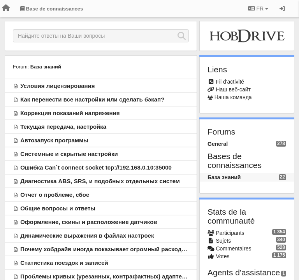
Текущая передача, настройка (63, 126)
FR (258, 8)
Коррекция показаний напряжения (70, 113)
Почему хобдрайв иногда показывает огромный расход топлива (113, 249)
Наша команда (233, 97)
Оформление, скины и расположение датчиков (88, 222)
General (218, 144)
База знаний (45, 67)
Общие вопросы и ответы (57, 208)
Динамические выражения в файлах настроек (87, 235)
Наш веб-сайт (233, 89)
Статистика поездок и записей (64, 262)
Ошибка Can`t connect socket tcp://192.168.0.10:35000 (96, 167)
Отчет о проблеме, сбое (54, 194)
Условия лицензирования (57, 85)
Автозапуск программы (54, 140)
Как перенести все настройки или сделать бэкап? (92, 99)
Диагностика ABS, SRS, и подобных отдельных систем (100, 181)
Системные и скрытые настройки (69, 153)
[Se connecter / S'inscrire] (282, 8)
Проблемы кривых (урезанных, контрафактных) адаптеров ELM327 (118, 276)
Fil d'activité (230, 82)
